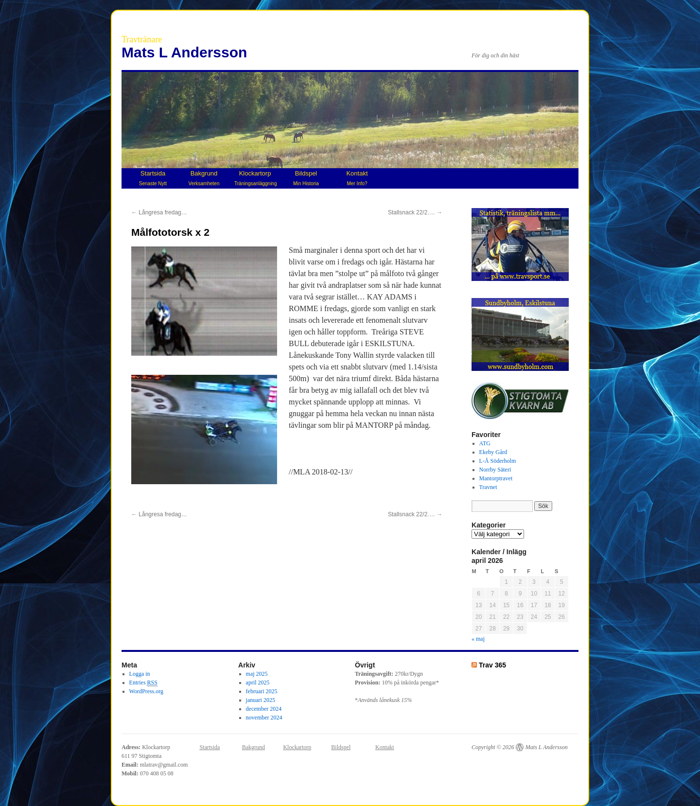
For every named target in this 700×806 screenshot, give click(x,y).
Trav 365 (492, 665)
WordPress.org (146, 691)
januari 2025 (260, 700)
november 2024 (264, 717)
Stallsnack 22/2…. (415, 212)
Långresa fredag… (159, 212)
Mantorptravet (496, 478)
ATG (484, 443)
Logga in (139, 673)
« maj (478, 638)
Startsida (153, 178)
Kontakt (357, 178)
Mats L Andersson (184, 52)
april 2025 (258, 682)
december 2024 (264, 708)
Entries (143, 682)
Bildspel (306, 178)
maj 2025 (257, 673)
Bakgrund (204, 178)
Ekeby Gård (493, 452)
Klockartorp (255, 178)
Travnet (488, 487)
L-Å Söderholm (497, 460)
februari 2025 (262, 691)
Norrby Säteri (495, 469)
